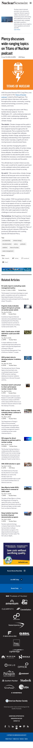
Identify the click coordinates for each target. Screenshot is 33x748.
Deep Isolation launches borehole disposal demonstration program (9, 515)
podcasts (22, 244)
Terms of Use (16, 739)
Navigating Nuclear (16, 718)
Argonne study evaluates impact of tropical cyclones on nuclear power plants (10, 308)
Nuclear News (22, 290)
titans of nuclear (14, 247)
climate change (17, 240)
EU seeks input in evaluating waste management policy (13, 287)
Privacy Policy (8, 739)
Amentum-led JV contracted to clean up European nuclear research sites (11, 387)
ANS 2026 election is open (10, 464)
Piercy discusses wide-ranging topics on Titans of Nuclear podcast (15, 45)
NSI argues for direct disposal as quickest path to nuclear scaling (11, 440)
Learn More (17, 29)
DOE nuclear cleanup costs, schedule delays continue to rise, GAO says (11, 412)
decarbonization (6, 244)
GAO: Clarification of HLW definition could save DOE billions (10, 333)
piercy (16, 244)
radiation (4, 247)
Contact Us (16, 721)
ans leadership (6, 240)
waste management (7, 251)
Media (26, 739)
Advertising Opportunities (16, 716)
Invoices (22, 739)
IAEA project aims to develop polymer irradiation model (11, 359)
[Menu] (30, 3)
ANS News (21, 57)
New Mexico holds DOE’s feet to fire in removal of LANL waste (10, 489)
